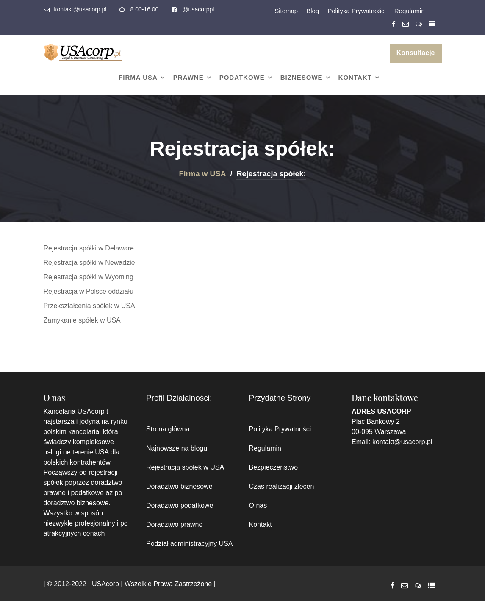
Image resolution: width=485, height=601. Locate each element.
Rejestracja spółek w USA (185, 467)
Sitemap (286, 10)
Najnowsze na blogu (176, 448)
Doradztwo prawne (174, 524)
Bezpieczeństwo (273, 467)
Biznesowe (301, 77)
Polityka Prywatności (356, 10)
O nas (258, 505)
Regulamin (409, 10)
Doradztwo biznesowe (179, 486)
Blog (312, 10)
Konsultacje (415, 52)
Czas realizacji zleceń (281, 486)
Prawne (188, 77)
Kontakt (355, 77)
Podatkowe (242, 77)
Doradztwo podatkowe (179, 505)
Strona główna (167, 429)
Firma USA (138, 77)
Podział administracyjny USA (189, 543)
